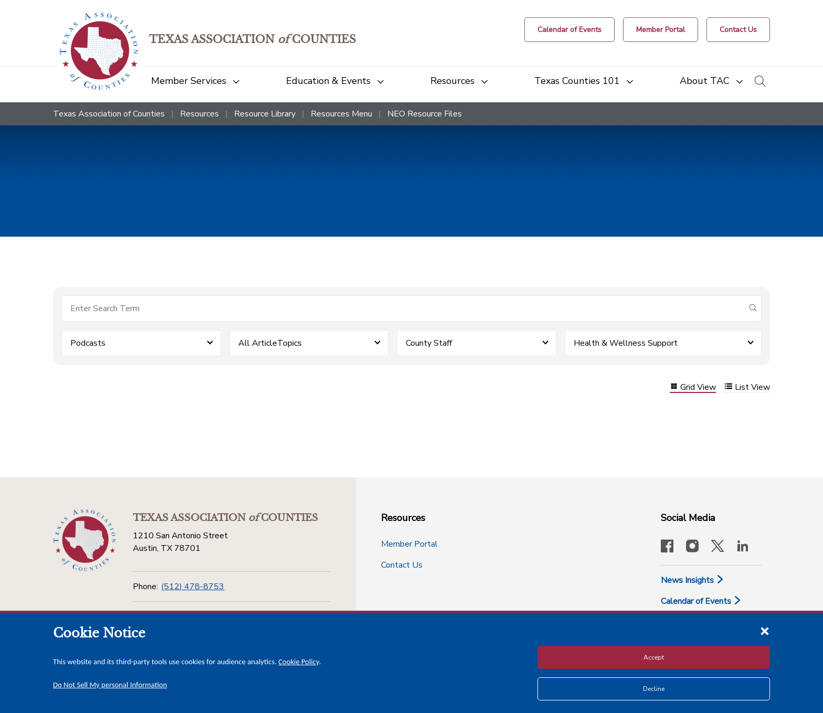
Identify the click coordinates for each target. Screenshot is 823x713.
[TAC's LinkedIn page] (742, 547)
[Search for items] (403, 308)
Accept (653, 657)
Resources (199, 114)
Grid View (693, 387)
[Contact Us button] (738, 29)
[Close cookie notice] (764, 630)
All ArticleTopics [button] (270, 343)
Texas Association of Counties (109, 114)
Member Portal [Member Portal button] (409, 544)
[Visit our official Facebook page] (667, 547)
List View (747, 387)
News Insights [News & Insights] (692, 580)
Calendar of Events (701, 601)
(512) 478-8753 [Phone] (192, 586)
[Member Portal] (660, 29)
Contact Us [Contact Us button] (402, 565)
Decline (653, 689)
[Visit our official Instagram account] (692, 547)
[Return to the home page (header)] (99, 51)
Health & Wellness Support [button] (626, 343)
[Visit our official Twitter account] (717, 547)
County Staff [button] (429, 343)
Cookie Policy (298, 661)
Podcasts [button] (87, 343)
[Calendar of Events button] (569, 29)
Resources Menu (341, 114)
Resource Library (265, 114)
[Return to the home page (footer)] (84, 540)
